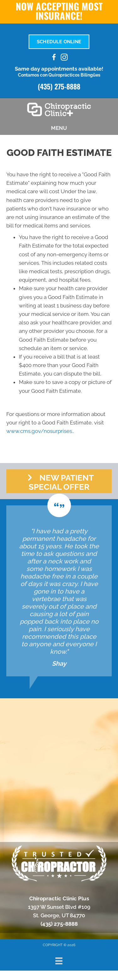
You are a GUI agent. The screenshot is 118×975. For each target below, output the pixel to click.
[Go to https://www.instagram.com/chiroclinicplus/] (64, 58)
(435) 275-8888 (59, 86)
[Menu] (58, 960)
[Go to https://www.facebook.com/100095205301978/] (54, 58)
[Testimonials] (59, 590)
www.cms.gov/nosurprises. (39, 431)
